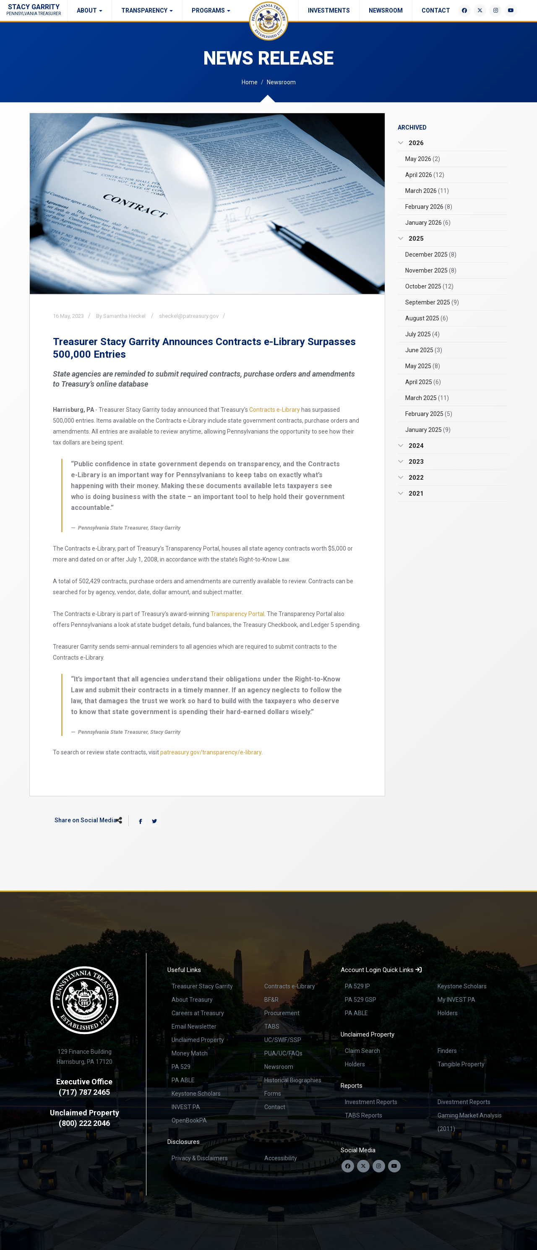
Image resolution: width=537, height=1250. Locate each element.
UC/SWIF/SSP (282, 1040)
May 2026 (422, 159)
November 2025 (430, 270)
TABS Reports (363, 1115)
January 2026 (428, 222)
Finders (447, 1050)
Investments (329, 10)
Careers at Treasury (198, 1013)
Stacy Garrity (33, 9)
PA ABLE (183, 1080)
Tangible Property (461, 1064)
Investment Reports (371, 1102)
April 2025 (423, 382)
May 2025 (422, 366)
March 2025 (427, 398)
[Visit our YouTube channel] (394, 1166)
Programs (211, 10)
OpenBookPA (189, 1120)
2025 (415, 238)
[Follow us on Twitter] (363, 1166)
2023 (415, 461)
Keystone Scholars (196, 1093)
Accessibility (280, 1158)
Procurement (282, 1013)
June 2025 (423, 350)
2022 (415, 477)
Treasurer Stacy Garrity (202, 986)
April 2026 (424, 175)
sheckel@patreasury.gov (189, 316)
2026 (415, 143)
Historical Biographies (292, 1080)
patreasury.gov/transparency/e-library (210, 752)
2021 (415, 493)
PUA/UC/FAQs (283, 1053)
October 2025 (429, 286)
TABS (271, 1026)
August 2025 (426, 318)
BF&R (271, 999)
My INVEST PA (456, 999)
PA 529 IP (357, 986)
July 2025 (422, 334)
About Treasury (192, 999)
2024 (415, 446)
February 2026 (428, 206)
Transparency (147, 10)
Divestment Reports (464, 1102)
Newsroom (386, 10)
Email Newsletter (194, 1026)
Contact (436, 10)
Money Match (190, 1053)
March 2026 (427, 190)
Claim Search (362, 1050)
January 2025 (428, 429)
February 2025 (428, 414)
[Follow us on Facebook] (347, 1166)
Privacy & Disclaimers (200, 1158)
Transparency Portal (237, 614)
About (89, 10)
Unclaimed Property (198, 1040)
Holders (448, 1013)
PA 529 (181, 1066)
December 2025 (430, 254)
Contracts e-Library (274, 409)
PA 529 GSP (360, 999)
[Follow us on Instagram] (379, 1166)
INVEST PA (186, 1107)
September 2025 (432, 302)
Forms (272, 1093)
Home (250, 82)
